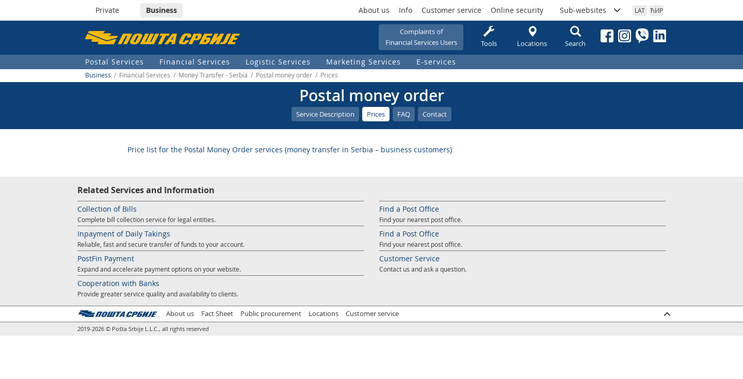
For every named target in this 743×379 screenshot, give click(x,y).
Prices (376, 114)
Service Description (325, 114)
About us (374, 10)
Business (161, 10)
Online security (517, 10)
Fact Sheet (217, 313)
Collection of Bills (107, 209)
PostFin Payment (105, 258)
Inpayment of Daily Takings (123, 234)
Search (575, 37)
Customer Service (409, 258)
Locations (532, 37)
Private (107, 10)
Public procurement (270, 313)
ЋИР (656, 10)
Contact (435, 114)
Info (405, 10)
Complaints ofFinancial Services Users (421, 37)
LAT (640, 10)
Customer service (451, 10)
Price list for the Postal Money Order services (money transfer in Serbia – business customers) (289, 149)
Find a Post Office (409, 209)
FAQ (403, 114)
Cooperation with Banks (118, 283)
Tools (489, 37)
